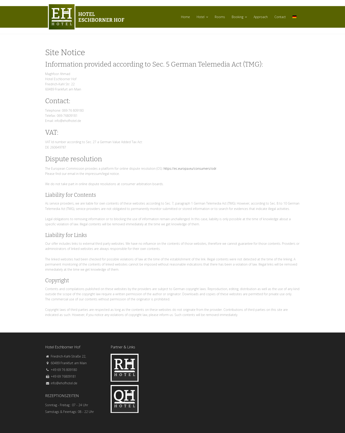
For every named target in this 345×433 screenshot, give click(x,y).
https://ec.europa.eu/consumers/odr (190, 168)
